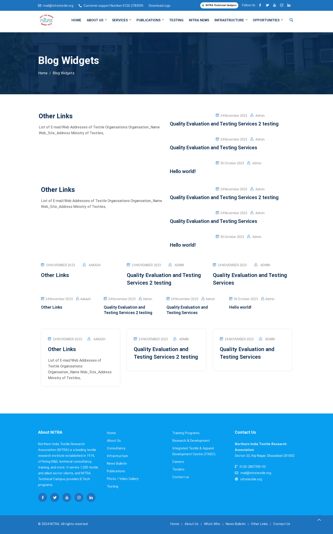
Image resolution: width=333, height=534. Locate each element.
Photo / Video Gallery (122, 479)
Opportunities (268, 20)
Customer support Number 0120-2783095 (113, 5)
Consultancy (116, 448)
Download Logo (160, 5)
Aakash (95, 265)
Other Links (259, 524)
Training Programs (185, 433)
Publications (150, 20)
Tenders (178, 469)
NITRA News (199, 20)
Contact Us (281, 524)
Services (122, 20)
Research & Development (191, 441)
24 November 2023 (231, 115)
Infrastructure (231, 20)
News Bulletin (117, 463)
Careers (178, 462)
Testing (176, 20)
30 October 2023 (230, 163)
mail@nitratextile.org (58, 5)
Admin (257, 115)
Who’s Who (212, 524)
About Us (97, 20)
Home (76, 20)
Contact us (180, 477)
